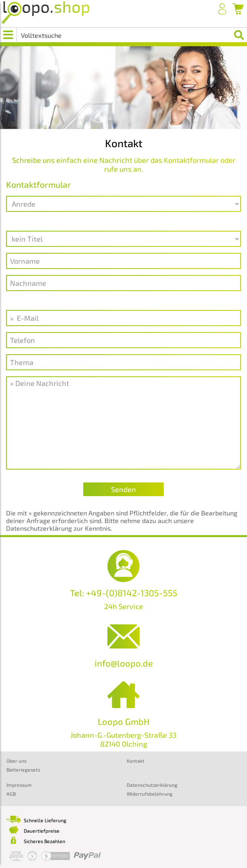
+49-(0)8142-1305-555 (131, 592)
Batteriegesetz (23, 769)
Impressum (19, 785)
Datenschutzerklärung (152, 785)
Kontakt (135, 760)
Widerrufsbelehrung (150, 793)
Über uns (16, 760)
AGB (11, 793)
